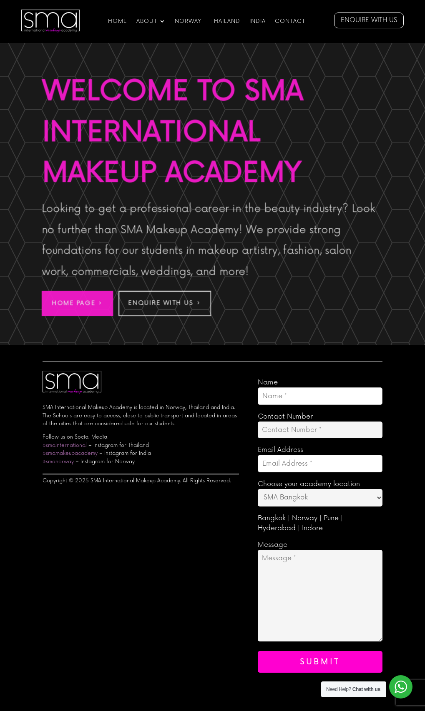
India (257, 21)
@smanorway (58, 462)
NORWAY (188, 21)
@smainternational (65, 445)
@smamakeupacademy (70, 453)
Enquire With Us (160, 303)
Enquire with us (369, 20)
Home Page (72, 303)
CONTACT (290, 21)
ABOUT (146, 21)
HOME (117, 21)
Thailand (225, 21)
